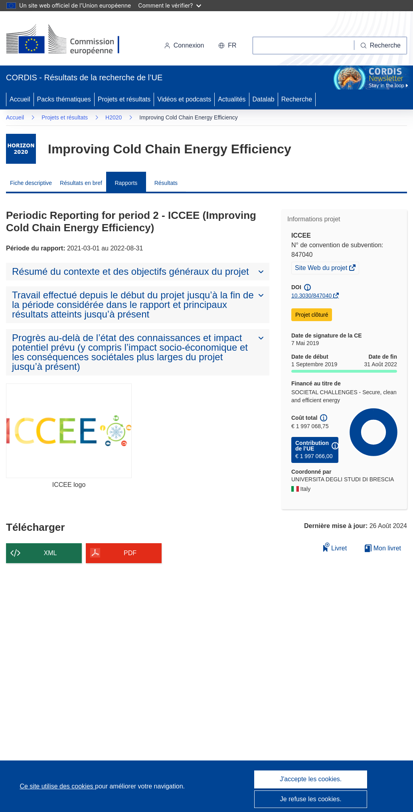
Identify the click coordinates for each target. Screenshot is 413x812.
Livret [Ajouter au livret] (335, 547)
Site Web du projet (321, 269)
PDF (130, 553)
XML (50, 553)
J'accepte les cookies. (311, 779)
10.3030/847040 (311, 295)
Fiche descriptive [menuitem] (31, 183)
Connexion (184, 45)
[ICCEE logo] (69, 430)
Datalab (264, 99)
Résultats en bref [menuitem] (81, 183)
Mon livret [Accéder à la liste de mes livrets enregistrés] (383, 548)
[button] (227, 45)
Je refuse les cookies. (311, 799)
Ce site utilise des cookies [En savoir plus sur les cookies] (57, 786)
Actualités (231, 99)
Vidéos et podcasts (184, 99)
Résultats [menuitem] (166, 183)
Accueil (20, 99)
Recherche (296, 99)
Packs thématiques (64, 99)
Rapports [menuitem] (126, 183)
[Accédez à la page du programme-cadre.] (21, 149)
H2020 (113, 117)
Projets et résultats (124, 99)
